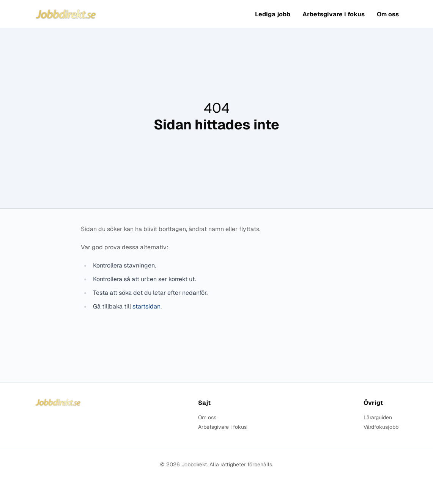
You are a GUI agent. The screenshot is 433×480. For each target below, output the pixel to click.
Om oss (388, 14)
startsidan (146, 306)
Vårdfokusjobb (381, 427)
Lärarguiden (378, 417)
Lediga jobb (272, 14)
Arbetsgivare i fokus (333, 14)
